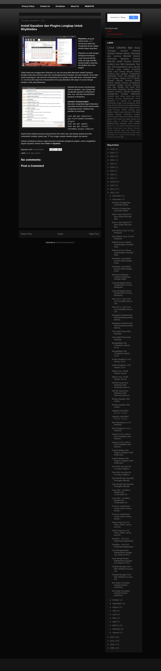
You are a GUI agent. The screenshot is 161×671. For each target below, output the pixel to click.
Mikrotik (127, 56)
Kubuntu (124, 83)
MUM (138, 103)
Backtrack (122, 89)
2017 (112, 178)
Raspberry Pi (113, 101)
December (116, 196)
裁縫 (122, 137)
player (91, 41)
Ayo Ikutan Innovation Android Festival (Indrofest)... (121, 585)
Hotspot (110, 92)
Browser (119, 114)
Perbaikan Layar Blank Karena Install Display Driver (122, 260)
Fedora (137, 72)
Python (124, 110)
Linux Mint (119, 64)
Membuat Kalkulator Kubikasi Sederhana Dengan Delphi (121, 277)
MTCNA (124, 121)
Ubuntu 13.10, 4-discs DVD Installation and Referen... (121, 436)
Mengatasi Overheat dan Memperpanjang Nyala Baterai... (122, 317)
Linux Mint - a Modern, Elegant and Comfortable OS (121, 492)
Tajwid (137, 89)
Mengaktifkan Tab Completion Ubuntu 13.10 (121, 345)
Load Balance (128, 128)
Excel (109, 121)
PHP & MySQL (133, 78)
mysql (128, 119)
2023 (112, 156)
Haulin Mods (135, 132)
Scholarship (128, 117)
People (127, 61)
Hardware (130, 64)
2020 (112, 167)
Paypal (137, 121)
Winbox (110, 112)
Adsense (110, 96)
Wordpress (111, 137)
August (115, 607)
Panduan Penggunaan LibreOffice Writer (121, 204)
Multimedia (111, 76)
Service (128, 85)
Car (138, 119)
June (114, 614)
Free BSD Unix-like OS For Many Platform (121, 467)
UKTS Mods (117, 119)
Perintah (128, 80)
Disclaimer (60, 6)
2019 (112, 171)
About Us (75, 6)
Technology (111, 103)
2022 (112, 160)
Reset (121, 117)
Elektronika (135, 94)
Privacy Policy (28, 6)
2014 (112, 189)
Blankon (137, 105)
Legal (109, 110)
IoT (117, 134)
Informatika (111, 134)
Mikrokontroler (128, 99)
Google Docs (126, 132)
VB (124, 119)
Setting (117, 83)
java (108, 126)
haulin (128, 96)
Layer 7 (116, 121)
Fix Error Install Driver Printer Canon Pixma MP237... (121, 508)
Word (130, 124)
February (116, 629)
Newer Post (26, 234)
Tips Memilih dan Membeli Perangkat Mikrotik (123, 479)
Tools (123, 130)
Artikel (110, 64)
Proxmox (116, 110)
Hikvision (133, 126)
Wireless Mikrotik (122, 92)
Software (136, 85)
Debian (119, 53)
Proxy (138, 99)
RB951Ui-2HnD (113, 124)
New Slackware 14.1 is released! (121, 423)
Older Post (94, 234)
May (114, 618)
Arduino (133, 119)
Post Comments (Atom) (65, 242)
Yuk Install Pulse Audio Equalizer (121, 332)
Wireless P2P (130, 112)
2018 (112, 174)
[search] (118, 17)
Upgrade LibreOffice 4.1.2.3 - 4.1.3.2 (120, 412)
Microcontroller (130, 134)
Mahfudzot (128, 114)
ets (129, 101)
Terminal (110, 74)
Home (60, 234)
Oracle (121, 112)
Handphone (131, 103)
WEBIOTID (89, 6)
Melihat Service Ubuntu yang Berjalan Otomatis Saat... (122, 244)
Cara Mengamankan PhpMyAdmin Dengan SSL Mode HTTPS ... (122, 552)
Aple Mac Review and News (121, 87)
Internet (136, 50)
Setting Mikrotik (126, 72)
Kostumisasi (118, 128)
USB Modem (130, 130)
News (137, 48)
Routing (131, 110)
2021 (112, 164)
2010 (112, 644)
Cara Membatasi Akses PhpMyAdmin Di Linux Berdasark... (122, 285)
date (115, 132)
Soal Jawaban (122, 74)
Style (138, 110)
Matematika (112, 89)
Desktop (124, 94)
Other (131, 121)
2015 (112, 185)
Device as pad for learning (115, 34)
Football (127, 126)
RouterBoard (135, 83)
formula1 (137, 124)
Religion (123, 78)
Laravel (121, 134)
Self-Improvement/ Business (117, 108)
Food (124, 103)
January (116, 632)
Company (136, 101)
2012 (112, 637)
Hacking (110, 99)
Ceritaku (115, 78)
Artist (116, 72)
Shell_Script (111, 105)
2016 (112, 182)
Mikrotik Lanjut (114, 69)
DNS (138, 87)
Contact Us (45, 6)
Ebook (137, 80)
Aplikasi (111, 53)
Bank (119, 132)
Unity (138, 134)
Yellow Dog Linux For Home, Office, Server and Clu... (121, 524)
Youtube (117, 137)
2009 (112, 648)
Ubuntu (38, 153)
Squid (109, 119)
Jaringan (111, 50)
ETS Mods (120, 126)
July (114, 611)
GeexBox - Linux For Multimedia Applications (122, 540)
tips (32, 153)
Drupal (118, 103)
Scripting (117, 130)
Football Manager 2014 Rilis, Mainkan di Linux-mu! (122, 569)
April (114, 622)
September (117, 603)
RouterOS (136, 69)
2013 (112, 193)
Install (119, 61)
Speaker (137, 117)
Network (124, 58)
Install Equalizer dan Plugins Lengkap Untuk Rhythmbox (122, 452)
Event (138, 108)
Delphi (116, 112)
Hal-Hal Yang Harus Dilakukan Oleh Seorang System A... (121, 385)
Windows (123, 124)
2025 (112, 149)
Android (136, 61)
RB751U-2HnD (112, 117)
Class (138, 96)
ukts (133, 96)
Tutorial (123, 101)
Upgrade (132, 108)
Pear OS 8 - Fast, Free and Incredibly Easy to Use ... (122, 301)
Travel (120, 76)
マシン (113, 126)
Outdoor (137, 114)
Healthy (126, 69)
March (115, 625)
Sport (117, 96)
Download (111, 85)
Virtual (122, 96)
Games (109, 31)
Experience (121, 67)
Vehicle (110, 83)
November (116, 199)
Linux (28, 153)
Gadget (120, 85)
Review (131, 89)
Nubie (109, 72)
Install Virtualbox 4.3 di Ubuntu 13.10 (121, 360)
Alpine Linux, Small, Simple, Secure (120, 372)
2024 (112, 153)
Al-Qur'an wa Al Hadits (125, 105)
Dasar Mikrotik (134, 67)
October (116, 600)
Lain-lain (118, 99)
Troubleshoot (134, 74)
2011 (112, 641)
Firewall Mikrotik (115, 80)
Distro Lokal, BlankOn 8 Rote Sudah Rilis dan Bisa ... (122, 216)
